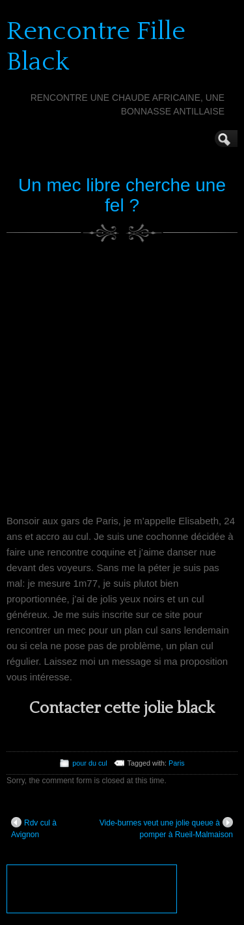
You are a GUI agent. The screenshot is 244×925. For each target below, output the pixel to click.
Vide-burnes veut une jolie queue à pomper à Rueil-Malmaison (166, 828)
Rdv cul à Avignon (34, 828)
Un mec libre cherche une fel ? (122, 195)
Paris (177, 763)
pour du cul (89, 763)
